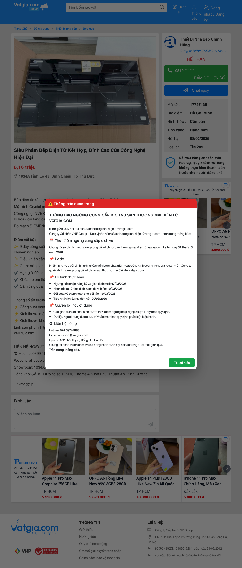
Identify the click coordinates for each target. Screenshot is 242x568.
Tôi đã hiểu (182, 362)
